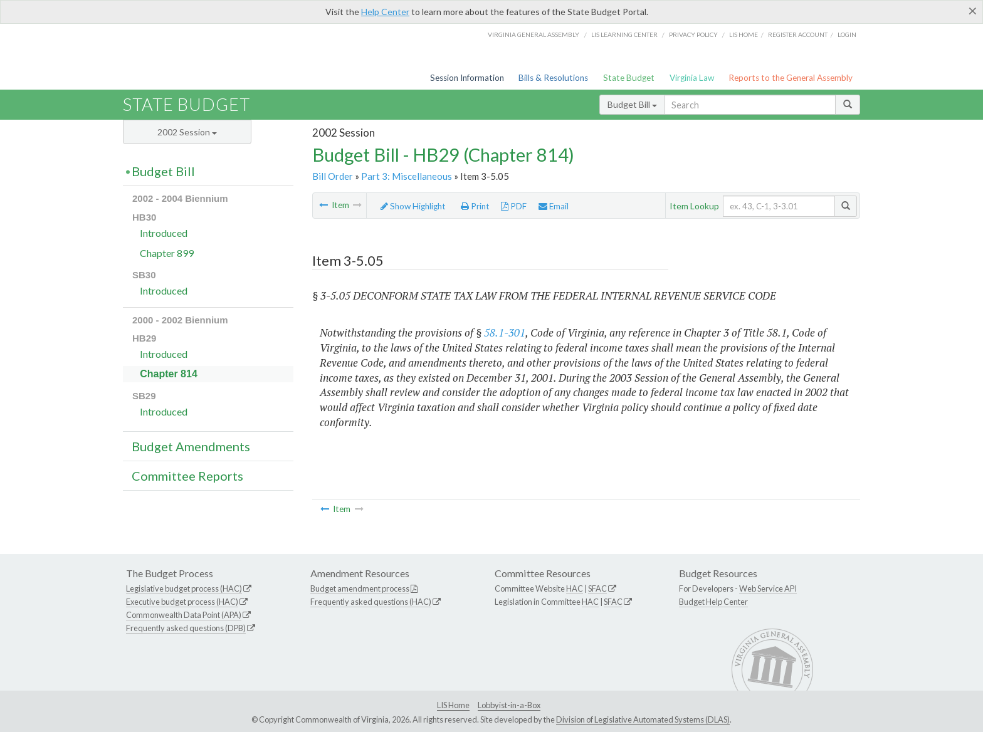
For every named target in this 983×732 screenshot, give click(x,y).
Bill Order (332, 176)
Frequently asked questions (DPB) (186, 628)
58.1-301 (504, 332)
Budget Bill (632, 104)
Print (475, 206)
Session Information (467, 78)
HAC (574, 588)
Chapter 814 (168, 374)
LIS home (743, 34)
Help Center (385, 11)
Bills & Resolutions (553, 78)
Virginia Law (692, 78)
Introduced (163, 233)
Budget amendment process (359, 588)
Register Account (798, 34)
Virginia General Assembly (533, 34)
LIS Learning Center (624, 34)
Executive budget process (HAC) (182, 602)
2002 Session (187, 132)
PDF (514, 206)
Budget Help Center (713, 602)
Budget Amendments (191, 446)
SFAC (597, 588)
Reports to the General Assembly (790, 78)
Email (554, 206)
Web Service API (768, 588)
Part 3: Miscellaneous (406, 176)
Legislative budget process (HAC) (184, 588)
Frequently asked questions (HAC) (370, 602)
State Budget (628, 78)
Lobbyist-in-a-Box (509, 705)
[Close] (972, 11)
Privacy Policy (693, 34)
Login (847, 34)
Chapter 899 (167, 253)
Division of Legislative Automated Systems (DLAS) (643, 719)
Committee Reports (187, 475)
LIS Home (453, 705)
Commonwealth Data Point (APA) (183, 615)
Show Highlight (413, 206)
